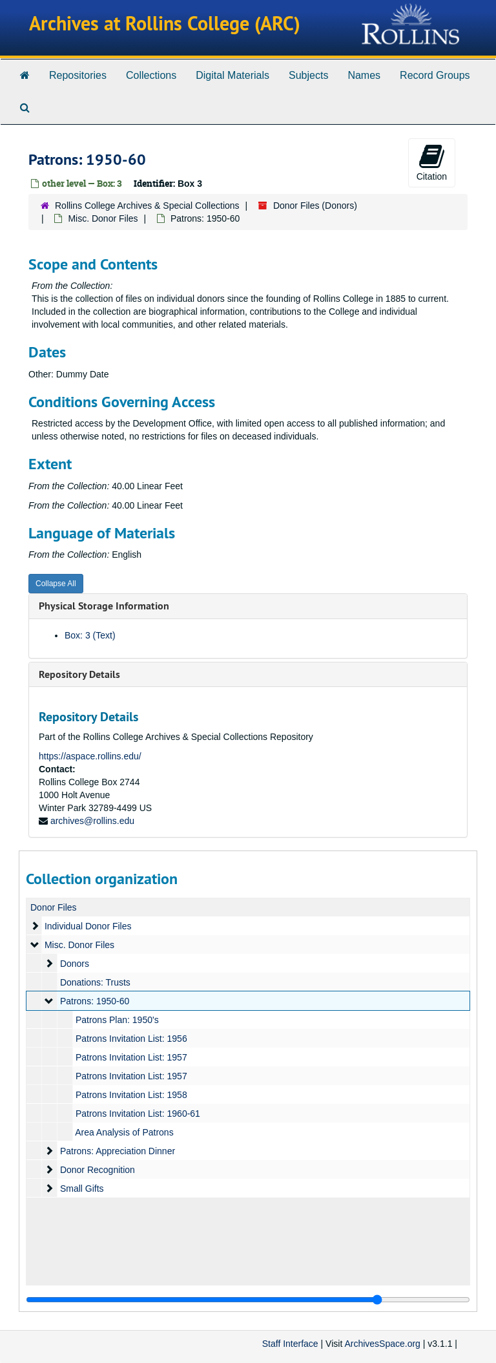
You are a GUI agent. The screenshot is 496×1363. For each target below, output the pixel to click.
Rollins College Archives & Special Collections (147, 205)
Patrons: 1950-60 (94, 1001)
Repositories (78, 75)
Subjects (308, 75)
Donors (74, 963)
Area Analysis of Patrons (124, 1132)
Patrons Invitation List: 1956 (131, 1038)
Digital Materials (232, 75)
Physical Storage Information (104, 606)
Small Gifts (82, 1188)
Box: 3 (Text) (90, 635)
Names (363, 75)
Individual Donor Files (88, 926)
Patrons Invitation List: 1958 (131, 1095)
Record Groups (435, 75)
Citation (432, 162)
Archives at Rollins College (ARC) (164, 23)
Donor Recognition (97, 1170)
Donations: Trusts (95, 982)
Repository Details (79, 674)
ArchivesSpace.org (382, 1343)
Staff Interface (290, 1343)
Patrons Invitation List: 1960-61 (138, 1113)
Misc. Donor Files (103, 218)
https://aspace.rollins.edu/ (90, 756)
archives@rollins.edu (92, 821)
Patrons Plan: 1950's (117, 1020)
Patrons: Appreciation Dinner (117, 1151)
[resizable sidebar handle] (248, 1299)
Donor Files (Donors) (315, 205)
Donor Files (53, 907)
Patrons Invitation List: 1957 (131, 1057)
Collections (151, 75)
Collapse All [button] (56, 583)
